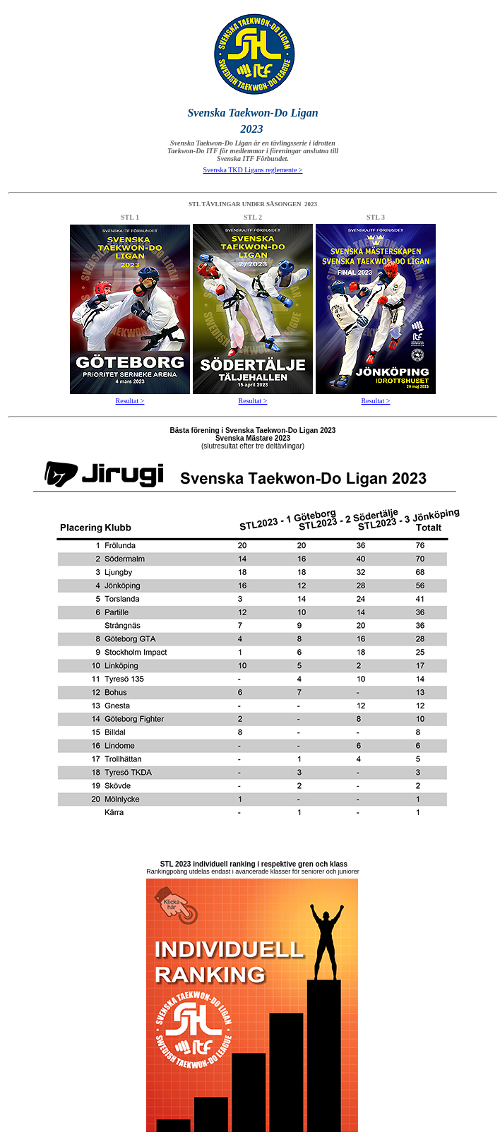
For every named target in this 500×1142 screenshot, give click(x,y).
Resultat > (130, 401)
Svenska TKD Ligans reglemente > (253, 170)
